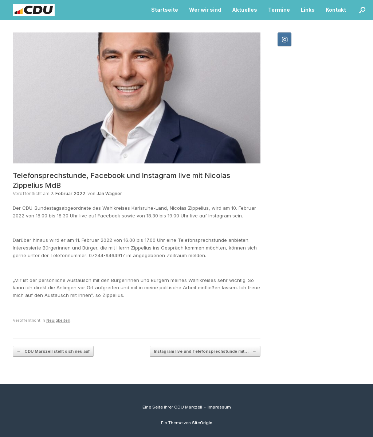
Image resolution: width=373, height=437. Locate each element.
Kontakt (336, 10)
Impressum (219, 407)
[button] (362, 10)
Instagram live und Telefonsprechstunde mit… (205, 351)
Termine (279, 10)
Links (308, 10)
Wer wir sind (205, 10)
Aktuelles (244, 10)
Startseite (164, 10)
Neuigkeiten (58, 320)
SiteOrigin (202, 422)
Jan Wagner (109, 193)
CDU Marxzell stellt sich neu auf (53, 351)
